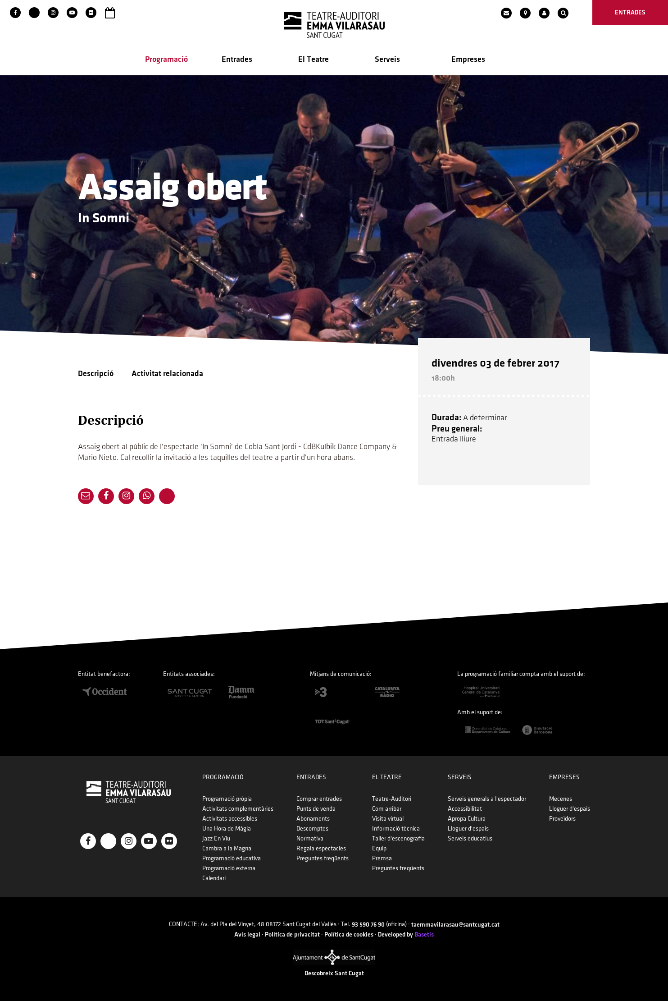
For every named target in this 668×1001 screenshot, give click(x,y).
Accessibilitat (465, 809)
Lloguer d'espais (468, 828)
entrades (630, 12)
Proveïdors (562, 819)
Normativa (309, 838)
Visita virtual (388, 819)
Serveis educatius (470, 838)
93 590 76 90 (368, 925)
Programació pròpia (227, 799)
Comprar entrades (319, 799)
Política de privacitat (292, 934)
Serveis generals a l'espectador (487, 799)
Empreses (468, 59)
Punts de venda (316, 809)
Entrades (237, 59)
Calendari (214, 878)
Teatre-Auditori (391, 799)
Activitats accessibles (229, 819)
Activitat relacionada (167, 373)
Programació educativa (231, 858)
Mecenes (560, 799)
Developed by (406, 934)
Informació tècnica (396, 828)
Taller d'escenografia (398, 838)
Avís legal (247, 934)
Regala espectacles (321, 848)
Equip (379, 848)
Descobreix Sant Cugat (334, 973)
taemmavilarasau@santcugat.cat (455, 925)
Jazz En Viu (216, 838)
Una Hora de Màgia (226, 828)
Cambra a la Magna (226, 848)
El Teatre (313, 59)
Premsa (382, 858)
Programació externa (228, 868)
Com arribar (386, 809)
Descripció (96, 373)
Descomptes (312, 828)
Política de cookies (348, 934)
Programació (166, 59)
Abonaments (313, 819)
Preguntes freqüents (322, 858)
